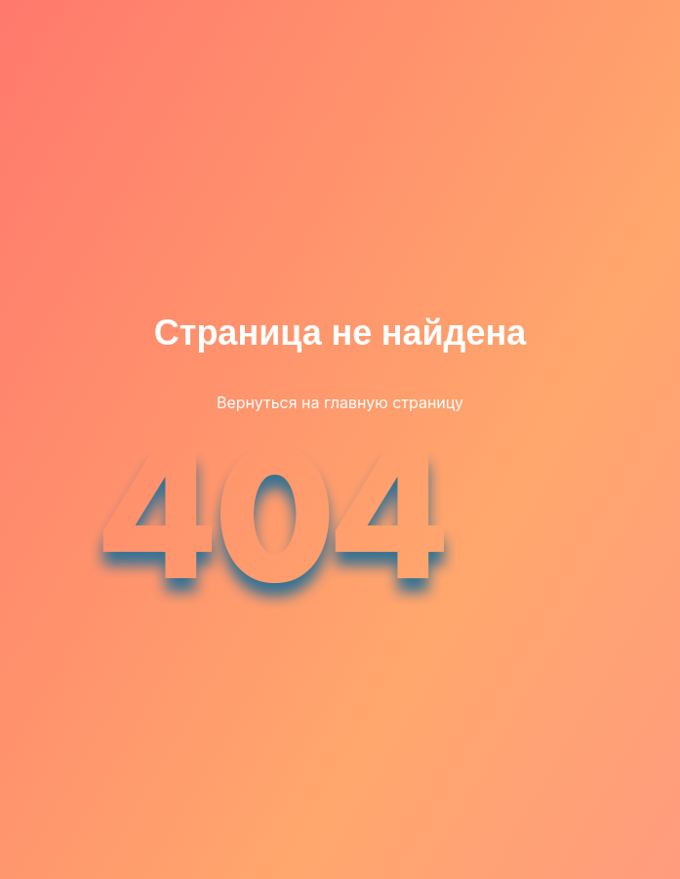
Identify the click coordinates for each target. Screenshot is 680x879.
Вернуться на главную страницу (340, 402)
